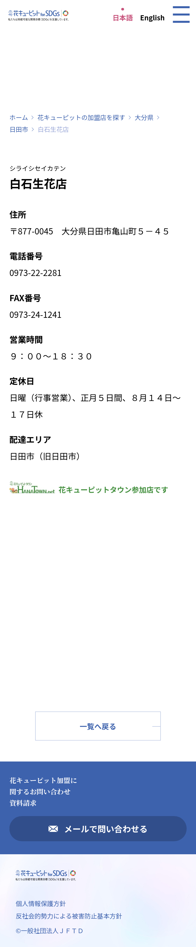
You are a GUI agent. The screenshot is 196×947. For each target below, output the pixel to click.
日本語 (123, 17)
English (152, 17)
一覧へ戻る (98, 726)
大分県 (144, 117)
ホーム (18, 117)
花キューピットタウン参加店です (88, 489)
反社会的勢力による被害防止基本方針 (69, 915)
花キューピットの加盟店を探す (81, 117)
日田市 (18, 128)
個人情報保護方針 (41, 903)
